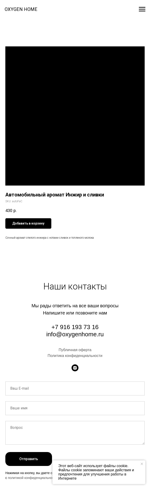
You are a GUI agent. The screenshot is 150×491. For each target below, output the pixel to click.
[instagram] (75, 367)
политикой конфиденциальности (32, 478)
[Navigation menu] (142, 9)
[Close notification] (142, 464)
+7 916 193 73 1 (73, 327)
